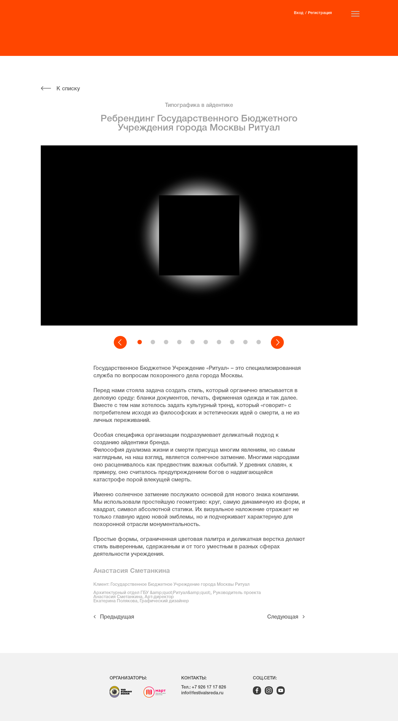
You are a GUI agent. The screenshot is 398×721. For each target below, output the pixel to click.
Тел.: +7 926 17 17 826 (203, 687)
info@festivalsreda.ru (202, 693)
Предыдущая (117, 617)
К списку (68, 88)
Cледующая (282, 617)
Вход (298, 13)
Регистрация (320, 13)
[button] (121, 342)
